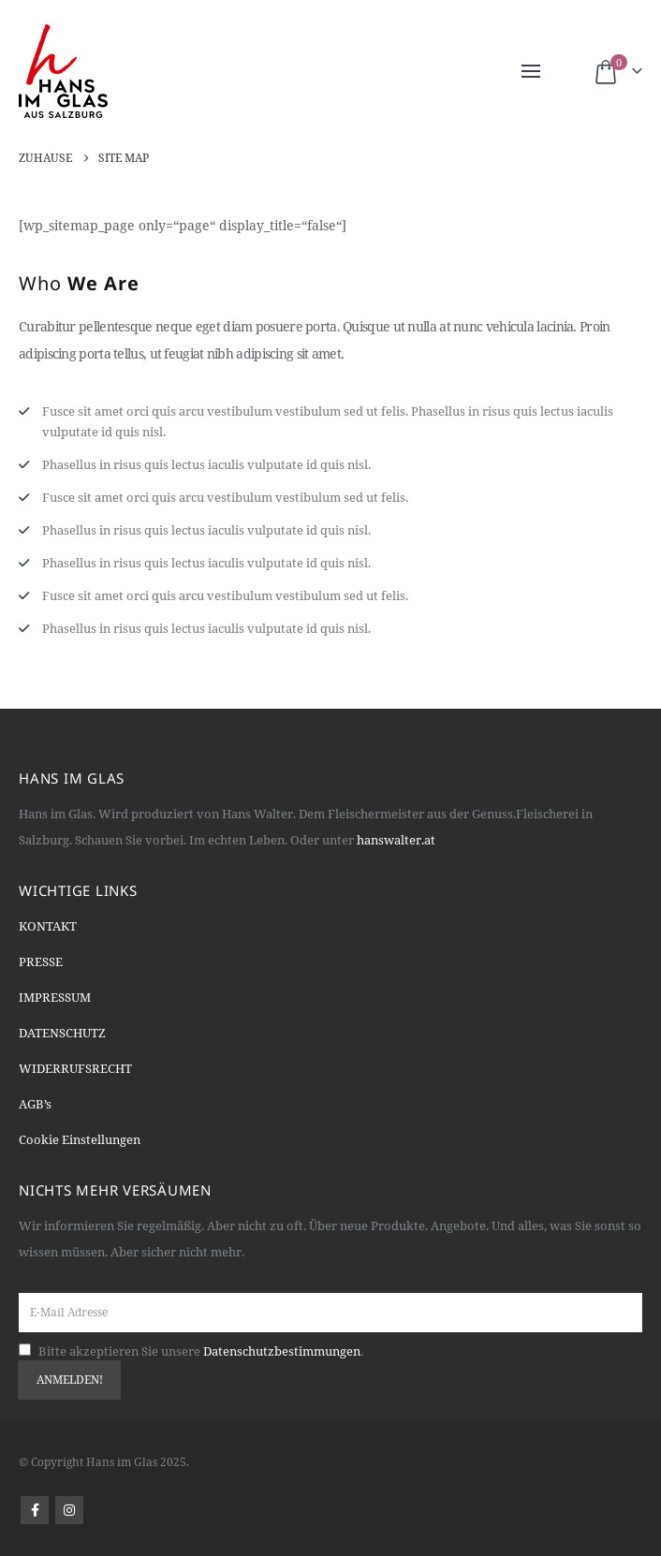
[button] (530, 71)
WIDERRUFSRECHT (75, 1068)
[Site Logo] (63, 71)
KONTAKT (48, 925)
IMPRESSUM (55, 997)
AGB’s (35, 1103)
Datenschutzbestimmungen (281, 1351)
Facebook (35, 1510)
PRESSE (41, 961)
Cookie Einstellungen (79, 1139)
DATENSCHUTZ (62, 1032)
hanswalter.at (396, 839)
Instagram (69, 1510)
